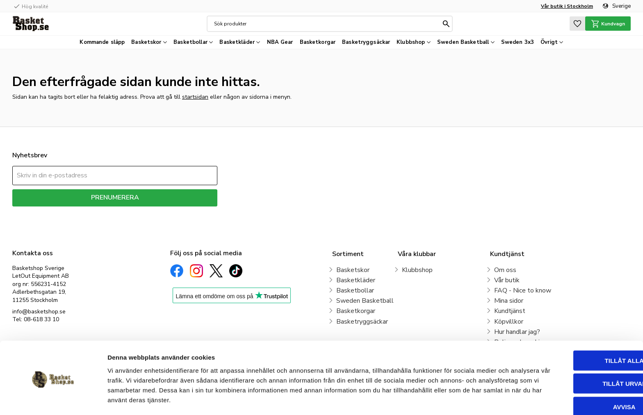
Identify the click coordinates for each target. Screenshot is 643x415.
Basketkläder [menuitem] (237, 42)
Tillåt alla (574, 332)
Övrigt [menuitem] (549, 42)
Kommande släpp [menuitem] (102, 42)
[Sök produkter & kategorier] (326, 23)
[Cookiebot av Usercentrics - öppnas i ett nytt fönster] (53, 399)
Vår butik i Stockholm (567, 6)
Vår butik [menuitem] (507, 280)
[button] (576, 23)
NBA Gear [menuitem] (280, 42)
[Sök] (445, 23)
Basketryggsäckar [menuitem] (366, 42)
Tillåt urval (574, 356)
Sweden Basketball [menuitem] (463, 42)
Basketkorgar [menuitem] (318, 42)
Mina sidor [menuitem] (508, 300)
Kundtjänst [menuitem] (509, 310)
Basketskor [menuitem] (146, 42)
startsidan (195, 97)
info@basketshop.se (39, 311)
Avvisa (574, 379)
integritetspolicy (143, 212)
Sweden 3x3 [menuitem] (517, 42)
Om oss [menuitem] (505, 269)
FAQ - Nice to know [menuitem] (522, 290)
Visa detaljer (445, 398)
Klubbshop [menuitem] (411, 42)
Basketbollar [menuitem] (190, 42)
